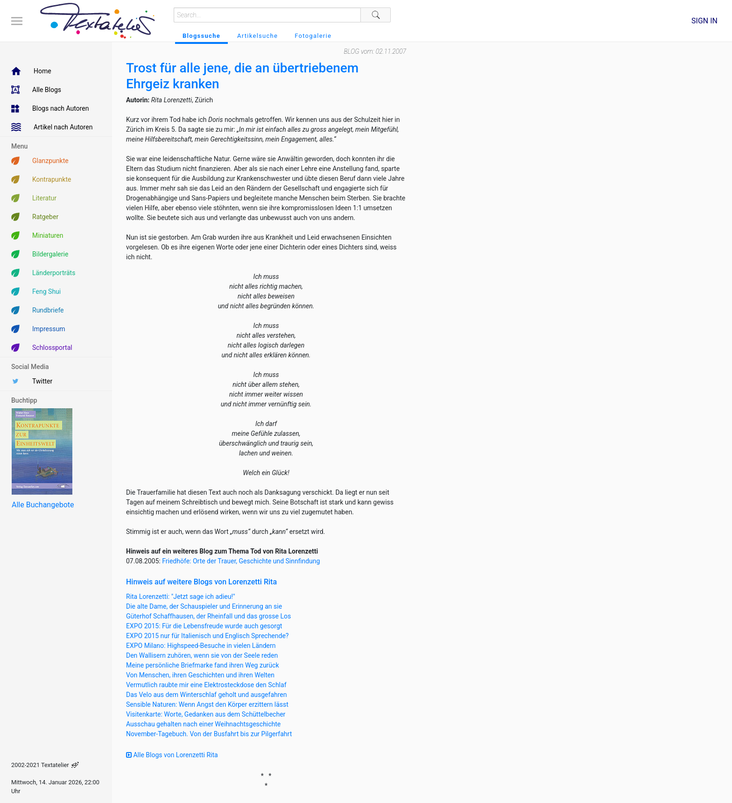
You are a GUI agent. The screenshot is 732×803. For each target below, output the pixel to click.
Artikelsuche (257, 35)
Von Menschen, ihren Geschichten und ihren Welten (200, 675)
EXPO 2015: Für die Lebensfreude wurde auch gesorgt (204, 626)
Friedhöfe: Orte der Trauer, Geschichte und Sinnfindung (241, 561)
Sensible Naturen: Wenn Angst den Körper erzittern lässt (207, 704)
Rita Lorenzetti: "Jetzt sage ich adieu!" (180, 596)
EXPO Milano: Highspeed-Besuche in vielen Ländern (201, 645)
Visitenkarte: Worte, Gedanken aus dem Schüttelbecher (205, 714)
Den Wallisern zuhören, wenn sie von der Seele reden (202, 655)
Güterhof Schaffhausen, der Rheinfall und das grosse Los (208, 616)
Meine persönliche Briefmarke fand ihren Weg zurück (202, 665)
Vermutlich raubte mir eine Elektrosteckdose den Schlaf (206, 685)
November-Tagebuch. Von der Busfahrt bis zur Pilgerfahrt (209, 734)
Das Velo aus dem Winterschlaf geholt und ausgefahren (206, 694)
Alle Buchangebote (43, 504)
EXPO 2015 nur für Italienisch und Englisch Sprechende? (207, 636)
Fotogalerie (313, 35)
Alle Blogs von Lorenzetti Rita (172, 755)
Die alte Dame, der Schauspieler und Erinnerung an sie (204, 606)
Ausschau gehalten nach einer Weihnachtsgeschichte (203, 724)
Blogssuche (201, 35)
